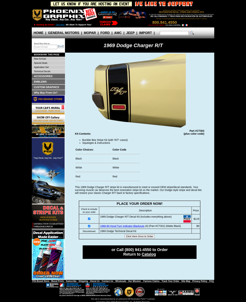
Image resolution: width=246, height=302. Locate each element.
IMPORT (145, 33)
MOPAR (90, 33)
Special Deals (40, 63)
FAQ (211, 281)
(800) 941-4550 (138, 250)
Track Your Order (170, 281)
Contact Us (107, 281)
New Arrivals (40, 59)
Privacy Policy (199, 281)
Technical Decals (42, 71)
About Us (95, 281)
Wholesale (120, 281)
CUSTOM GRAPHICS (46, 87)
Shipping (83, 281)
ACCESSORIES (43, 76)
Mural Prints (57, 281)
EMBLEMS (40, 81)
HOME (38, 33)
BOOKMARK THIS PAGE (46, 54)
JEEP (130, 33)
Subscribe (71, 281)
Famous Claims (151, 281)
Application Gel (41, 67)
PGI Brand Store (40, 281)
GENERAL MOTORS (63, 33)
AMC (117, 33)
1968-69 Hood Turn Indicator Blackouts (122, 226)
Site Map (185, 281)
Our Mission (134, 281)
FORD (105, 33)
